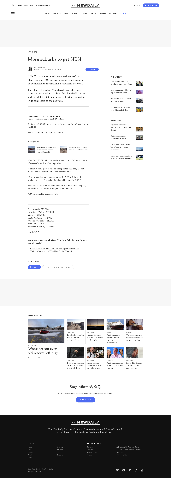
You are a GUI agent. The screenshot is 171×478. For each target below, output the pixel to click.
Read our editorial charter (102, 432)
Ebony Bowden (39, 67)
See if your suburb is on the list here (44, 116)
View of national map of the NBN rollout (46, 119)
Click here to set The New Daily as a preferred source (54, 249)
